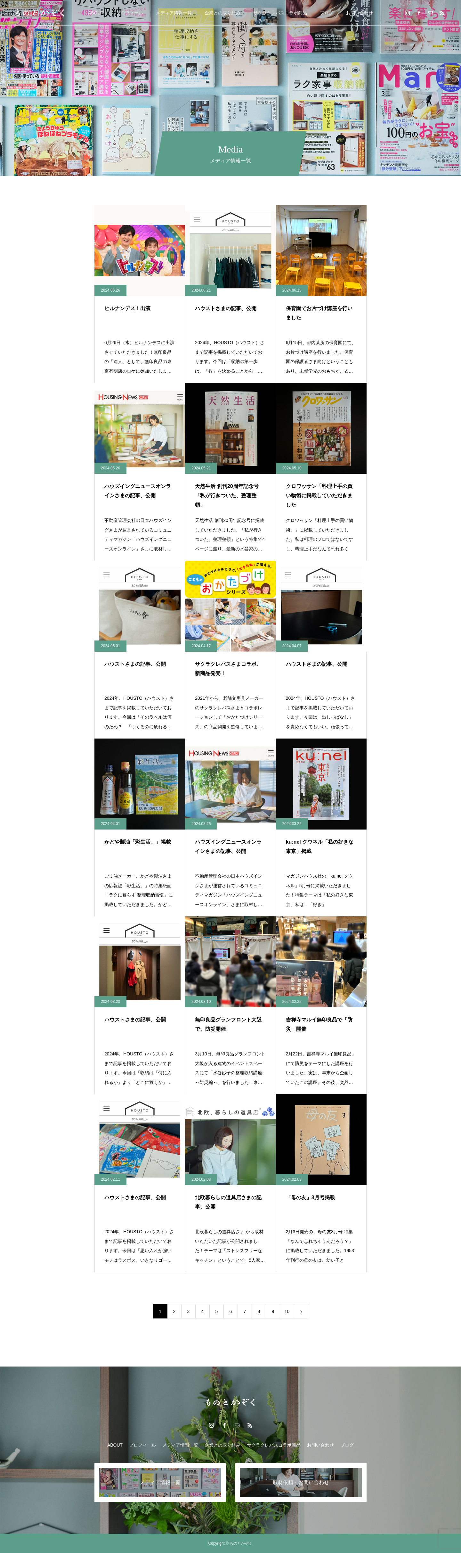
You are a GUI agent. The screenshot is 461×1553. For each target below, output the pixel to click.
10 (287, 1311)
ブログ (326, 12)
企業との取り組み (222, 12)
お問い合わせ (359, 12)
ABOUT (95, 12)
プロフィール (129, 12)
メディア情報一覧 (174, 12)
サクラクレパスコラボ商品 (280, 12)
